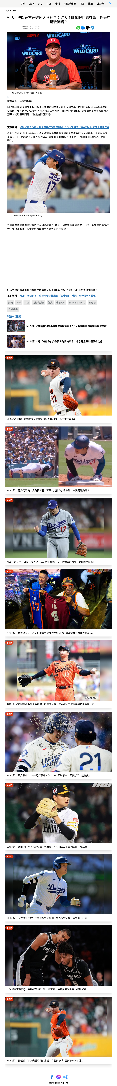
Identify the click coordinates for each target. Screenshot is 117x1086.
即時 (23, 3)
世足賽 (100, 3)
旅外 (31, 3)
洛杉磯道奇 (38, 302)
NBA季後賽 (70, 3)
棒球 (18, 302)
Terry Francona (77, 302)
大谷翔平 (13, 309)
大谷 (40, 3)
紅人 (50, 302)
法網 (90, 3)
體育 (15, 10)
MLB (49, 3)
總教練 (92, 302)
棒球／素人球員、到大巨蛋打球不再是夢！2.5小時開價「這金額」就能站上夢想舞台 (64, 127)
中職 (57, 3)
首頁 (7, 10)
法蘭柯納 (60, 302)
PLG (82, 3)
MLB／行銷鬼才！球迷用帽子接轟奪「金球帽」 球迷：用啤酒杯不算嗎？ (59, 295)
